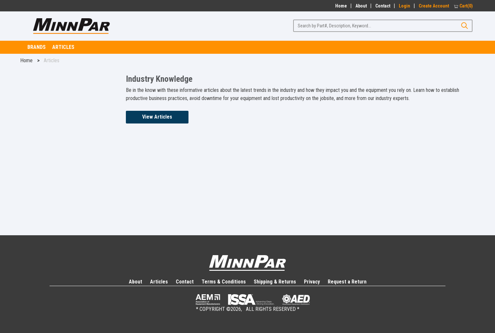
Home (340, 5)
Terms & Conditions (224, 282)
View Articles (157, 117)
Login (404, 5)
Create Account (434, 5)
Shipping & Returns (275, 282)
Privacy (312, 282)
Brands (36, 47)
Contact (382, 5)
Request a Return (347, 282)
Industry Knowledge (159, 79)
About (361, 5)
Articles (63, 47)
